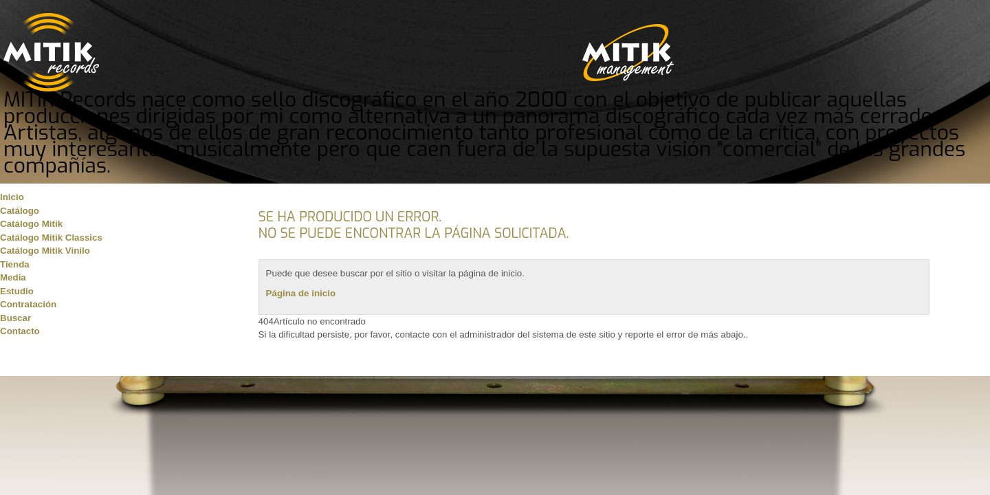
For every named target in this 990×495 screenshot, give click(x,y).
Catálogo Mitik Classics (51, 237)
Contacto (20, 331)
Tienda (15, 264)
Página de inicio (301, 293)
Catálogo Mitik (31, 224)
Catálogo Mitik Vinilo (45, 250)
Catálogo (19, 211)
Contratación (28, 304)
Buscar (15, 318)
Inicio (12, 197)
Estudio (17, 291)
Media (13, 277)
